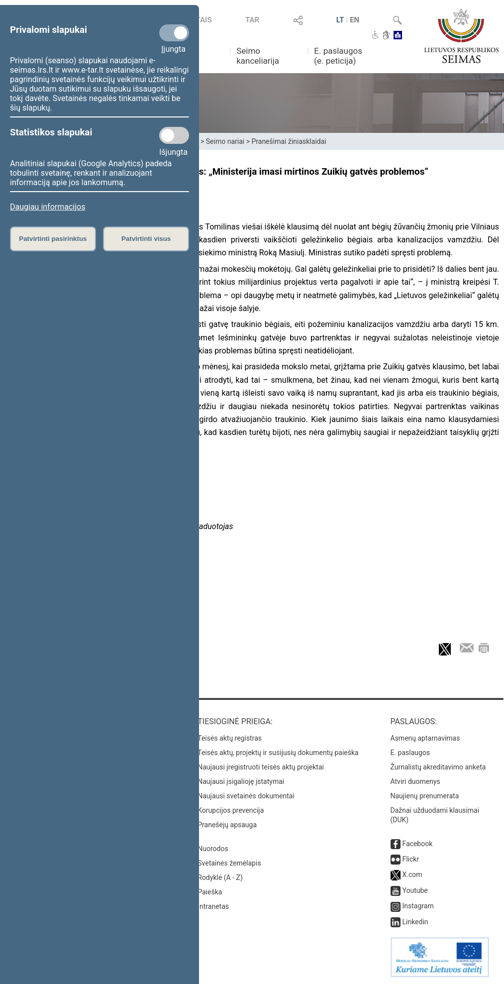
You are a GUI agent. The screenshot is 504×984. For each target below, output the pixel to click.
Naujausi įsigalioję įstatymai (241, 781)
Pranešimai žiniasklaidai (288, 141)
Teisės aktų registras (230, 738)
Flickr (410, 859)
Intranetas (213, 906)
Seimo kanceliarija (257, 56)
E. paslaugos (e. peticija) (338, 56)
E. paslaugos (410, 753)
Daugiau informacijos (47, 207)
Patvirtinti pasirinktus (53, 238)
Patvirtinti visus (146, 238)
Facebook (417, 844)
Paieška (210, 892)
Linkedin (415, 922)
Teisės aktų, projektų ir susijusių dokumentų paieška (278, 753)
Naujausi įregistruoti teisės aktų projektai (261, 767)
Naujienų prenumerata (425, 796)
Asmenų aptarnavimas (425, 738)
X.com (412, 874)
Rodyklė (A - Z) (220, 877)
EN (354, 19)
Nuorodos (213, 849)
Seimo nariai (225, 141)
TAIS (203, 19)
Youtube (414, 890)
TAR (252, 19)
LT (340, 19)
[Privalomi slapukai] (174, 32)
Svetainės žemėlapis (229, 863)
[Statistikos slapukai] (174, 135)
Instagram (417, 906)
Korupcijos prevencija (231, 810)
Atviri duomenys (415, 781)
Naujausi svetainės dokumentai (246, 796)
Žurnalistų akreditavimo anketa (438, 767)
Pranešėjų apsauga (227, 825)
